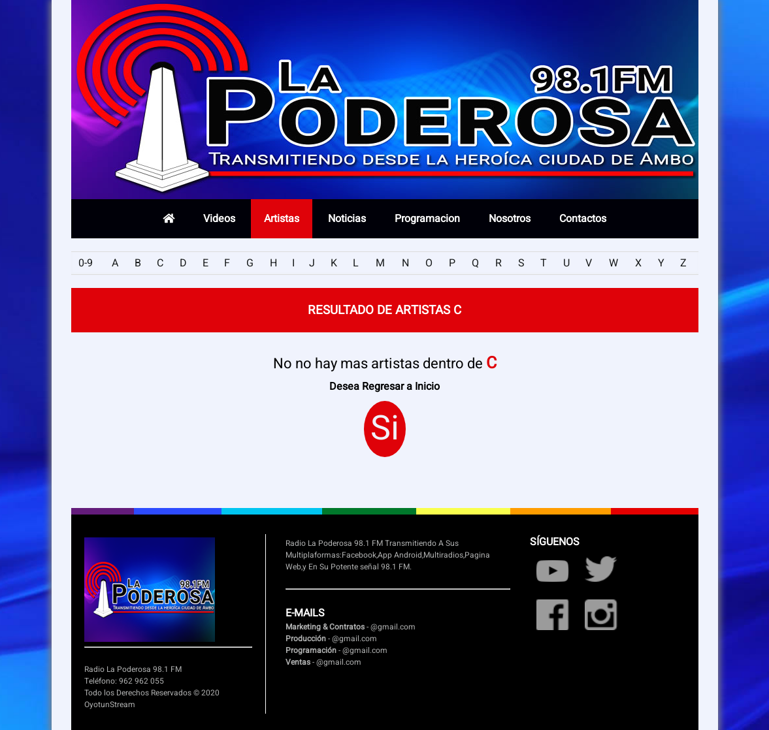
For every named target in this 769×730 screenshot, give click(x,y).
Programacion (427, 219)
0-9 (85, 263)
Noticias (347, 219)
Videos (219, 219)
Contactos (582, 219)
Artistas (281, 219)
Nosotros (510, 219)
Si (384, 429)
